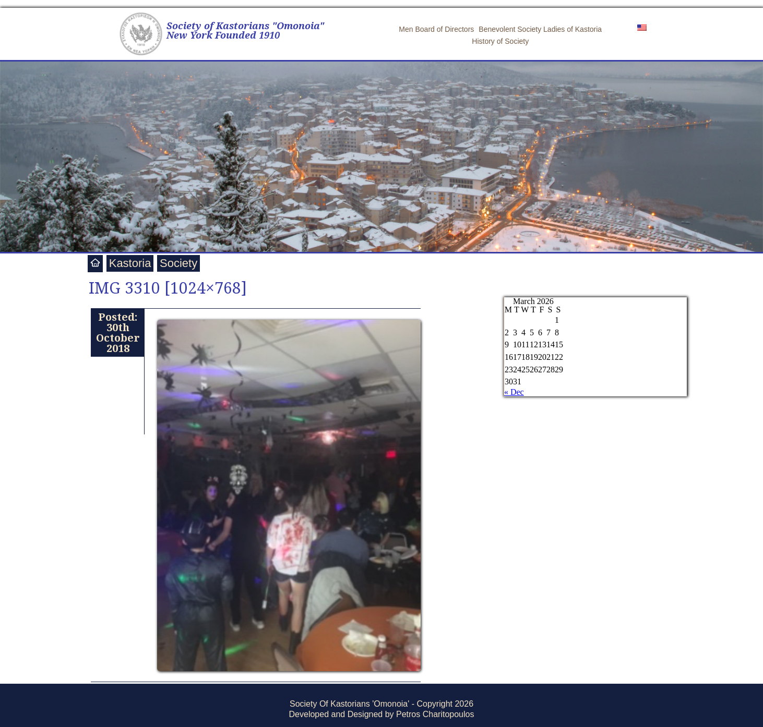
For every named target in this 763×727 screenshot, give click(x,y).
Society (178, 263)
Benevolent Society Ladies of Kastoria (540, 29)
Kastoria (130, 263)
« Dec (514, 391)
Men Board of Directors (436, 29)
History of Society (500, 41)
